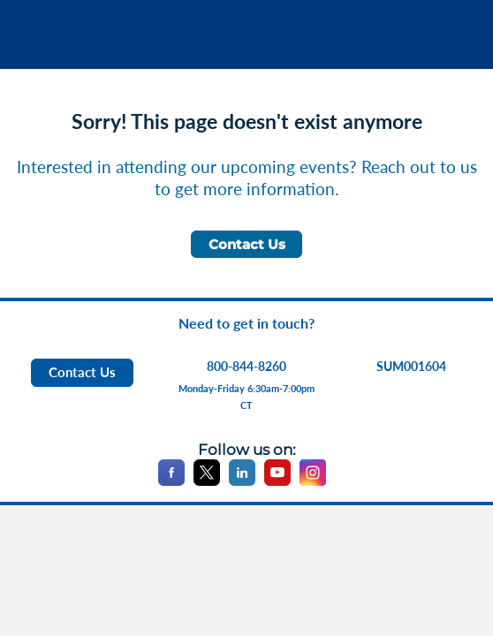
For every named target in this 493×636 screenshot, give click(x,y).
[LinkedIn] (242, 481)
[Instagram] (313, 481)
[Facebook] (171, 481)
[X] (206, 481)
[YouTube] (277, 481)
